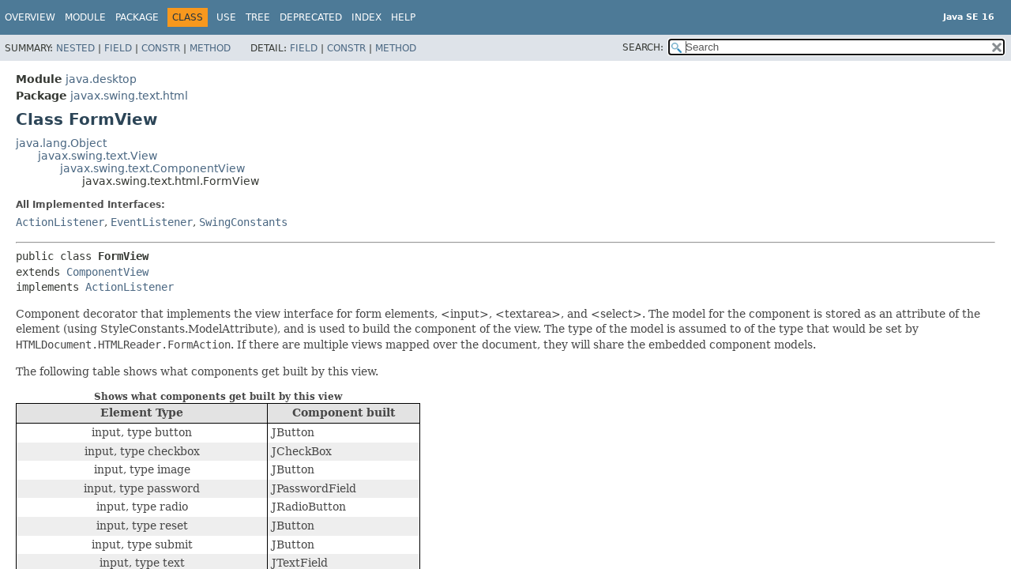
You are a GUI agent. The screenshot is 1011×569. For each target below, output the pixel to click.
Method (210, 48)
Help (403, 17)
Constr (160, 48)
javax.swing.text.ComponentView (152, 168)
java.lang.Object (61, 143)
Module (85, 17)
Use (226, 17)
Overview (30, 17)
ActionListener (60, 222)
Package (137, 17)
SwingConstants (243, 222)
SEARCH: (642, 47)
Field (118, 48)
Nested (75, 48)
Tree (258, 17)
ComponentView (107, 272)
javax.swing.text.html (129, 95)
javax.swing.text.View (97, 155)
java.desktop (101, 79)
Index (366, 17)
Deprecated (311, 17)
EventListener (152, 222)
